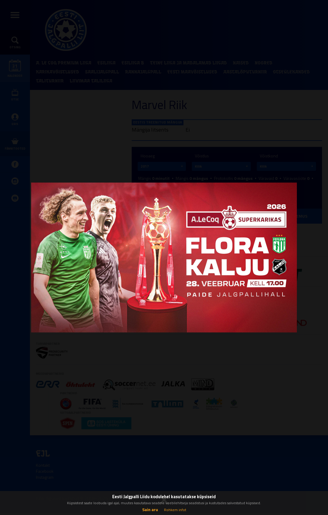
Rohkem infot (175, 510)
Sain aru (150, 509)
